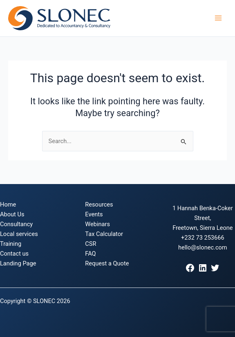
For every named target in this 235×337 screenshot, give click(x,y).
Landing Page (18, 263)
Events (94, 214)
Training (10, 243)
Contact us (14, 253)
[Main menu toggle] (218, 18)
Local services (19, 234)
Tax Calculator (104, 234)
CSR (90, 243)
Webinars (97, 224)
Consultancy (16, 224)
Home (8, 204)
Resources (99, 204)
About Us (12, 214)
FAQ (90, 253)
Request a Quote (107, 263)
